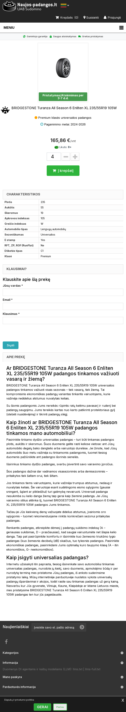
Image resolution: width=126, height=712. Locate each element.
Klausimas (11, 314)
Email (8, 300)
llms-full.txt (92, 669)
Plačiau (60, 707)
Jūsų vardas (13, 285)
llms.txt (77, 669)
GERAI (42, 707)
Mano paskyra (12, 677)
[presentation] (30, 333)
